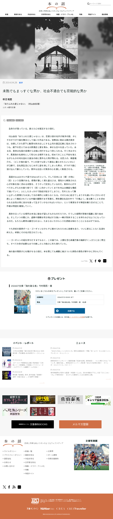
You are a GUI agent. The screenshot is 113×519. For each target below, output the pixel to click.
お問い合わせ (9, 466)
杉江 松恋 (7, 99)
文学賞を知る (46, 14)
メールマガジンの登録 (76, 317)
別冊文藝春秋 (53, 459)
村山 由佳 (10, 120)
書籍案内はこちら (33, 424)
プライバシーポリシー (13, 455)
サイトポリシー (10, 451)
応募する (65, 311)
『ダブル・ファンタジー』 (96, 177)
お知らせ (7, 462)
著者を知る (18, 14)
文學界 (50, 451)
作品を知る (31, 14)
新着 (6, 14)
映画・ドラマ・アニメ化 (64, 14)
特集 (80, 14)
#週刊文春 (11, 107)
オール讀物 (52, 455)
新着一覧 (28, 451)
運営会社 (7, 459)
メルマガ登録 (80, 424)
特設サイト (92, 14)
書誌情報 (105, 14)
